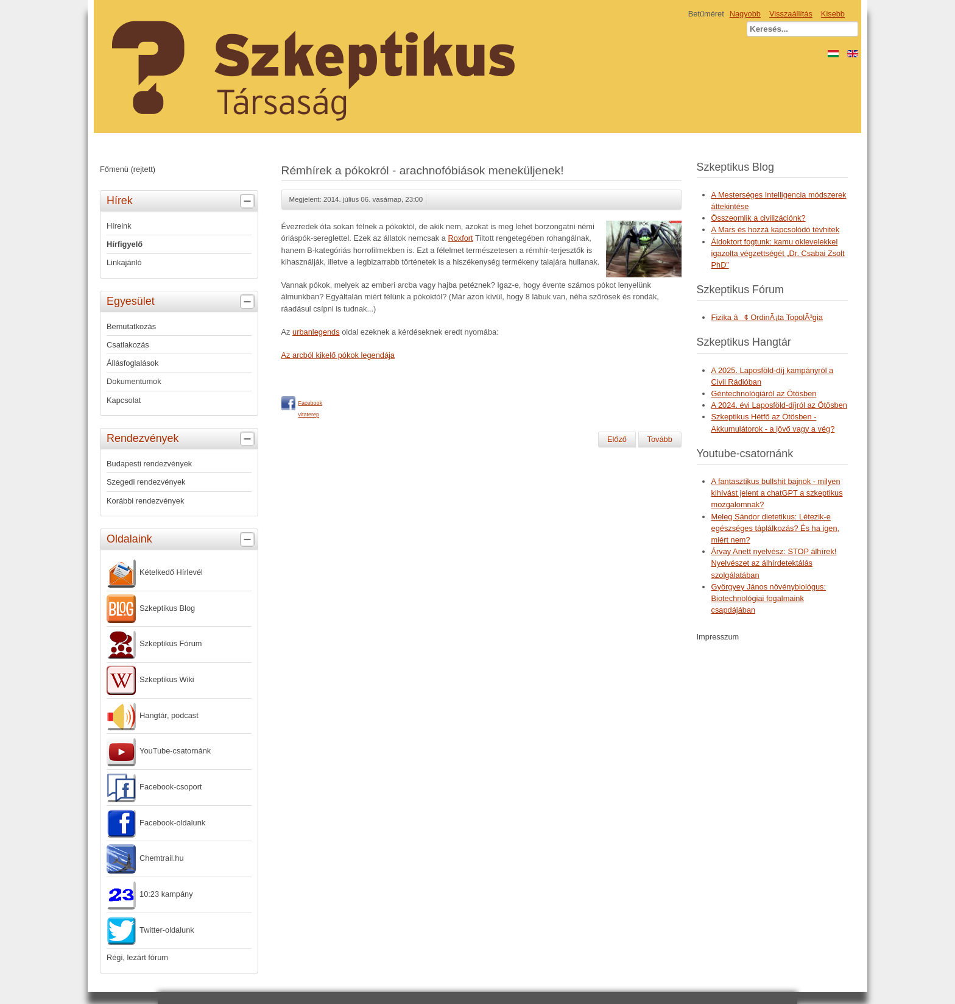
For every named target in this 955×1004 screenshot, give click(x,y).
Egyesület (182, 301)
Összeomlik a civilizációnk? (758, 218)
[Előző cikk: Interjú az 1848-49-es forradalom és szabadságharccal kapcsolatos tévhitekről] (617, 439)
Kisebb (833, 13)
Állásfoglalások (132, 363)
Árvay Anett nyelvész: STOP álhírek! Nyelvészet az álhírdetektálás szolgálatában (774, 563)
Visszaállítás (790, 13)
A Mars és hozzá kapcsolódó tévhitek (775, 229)
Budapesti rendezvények (149, 463)
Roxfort (460, 238)
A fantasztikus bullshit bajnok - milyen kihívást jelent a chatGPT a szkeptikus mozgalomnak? (777, 493)
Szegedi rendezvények (146, 481)
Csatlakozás (128, 344)
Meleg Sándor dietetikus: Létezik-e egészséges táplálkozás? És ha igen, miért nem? (775, 528)
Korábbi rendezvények (145, 500)
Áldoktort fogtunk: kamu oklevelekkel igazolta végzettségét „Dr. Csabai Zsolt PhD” (778, 253)
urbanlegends (316, 331)
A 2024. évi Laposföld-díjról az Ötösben (779, 405)
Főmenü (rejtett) (127, 169)
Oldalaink (182, 539)
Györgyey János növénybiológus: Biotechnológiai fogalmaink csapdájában (768, 598)
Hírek (182, 201)
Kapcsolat (124, 400)
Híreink (119, 225)
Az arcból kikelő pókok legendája (338, 355)
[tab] (249, 201)
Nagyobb (745, 13)
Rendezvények (182, 439)
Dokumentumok (134, 381)
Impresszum (718, 636)
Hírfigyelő (125, 244)
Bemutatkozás (131, 326)
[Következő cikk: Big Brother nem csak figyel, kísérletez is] (660, 439)
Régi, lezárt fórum (137, 957)
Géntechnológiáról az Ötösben (764, 393)
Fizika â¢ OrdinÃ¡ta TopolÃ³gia (767, 317)
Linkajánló (124, 262)
